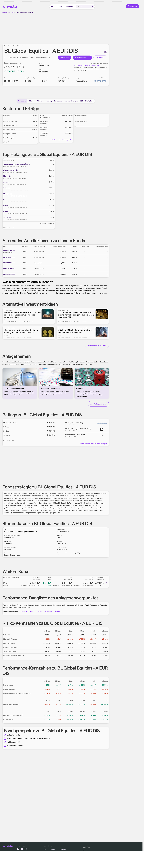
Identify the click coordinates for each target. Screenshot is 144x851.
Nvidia (5, 212)
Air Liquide (7, 218)
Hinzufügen (64, 58)
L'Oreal (5, 206)
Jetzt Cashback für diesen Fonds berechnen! (86, 65)
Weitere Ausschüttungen (61, 140)
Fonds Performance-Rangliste (96, 605)
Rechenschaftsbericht (15, 745)
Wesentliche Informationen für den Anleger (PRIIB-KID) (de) (28, 738)
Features (69, 6)
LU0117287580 (9, 263)
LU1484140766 (9, 274)
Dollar (53, 849)
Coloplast (6, 188)
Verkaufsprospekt (13, 735)
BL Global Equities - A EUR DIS (25, 12)
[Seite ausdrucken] (105, 52)
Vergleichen (80, 58)
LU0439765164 (9, 268)
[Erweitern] (89, 58)
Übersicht (22, 101)
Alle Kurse (40, 101)
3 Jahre (40, 611)
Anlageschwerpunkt (54, 101)
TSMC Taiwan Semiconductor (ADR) (16, 164)
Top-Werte (62, 849)
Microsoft (6, 176)
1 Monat (23, 611)
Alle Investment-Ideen (97, 345)
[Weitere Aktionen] (106, 583)
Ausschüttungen (72, 101)
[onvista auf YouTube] (22, 849)
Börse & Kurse (6, 12)
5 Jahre (48, 611)
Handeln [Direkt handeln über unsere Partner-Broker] (100, 58)
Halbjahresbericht (13, 742)
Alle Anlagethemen (98, 404)
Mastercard (7, 194)
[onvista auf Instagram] (26, 849)
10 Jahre (58, 611)
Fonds (13, 12)
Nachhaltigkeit (86, 101)
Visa (5, 200)
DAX (45, 849)
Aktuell (59, 6)
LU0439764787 (9, 250)
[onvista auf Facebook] (18, 849)
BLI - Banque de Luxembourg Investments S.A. (34, 58)
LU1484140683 (9, 257)
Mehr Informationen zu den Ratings (93, 444)
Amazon (6, 182)
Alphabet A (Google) (10, 170)
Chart (31, 101)
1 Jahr (32, 611)
